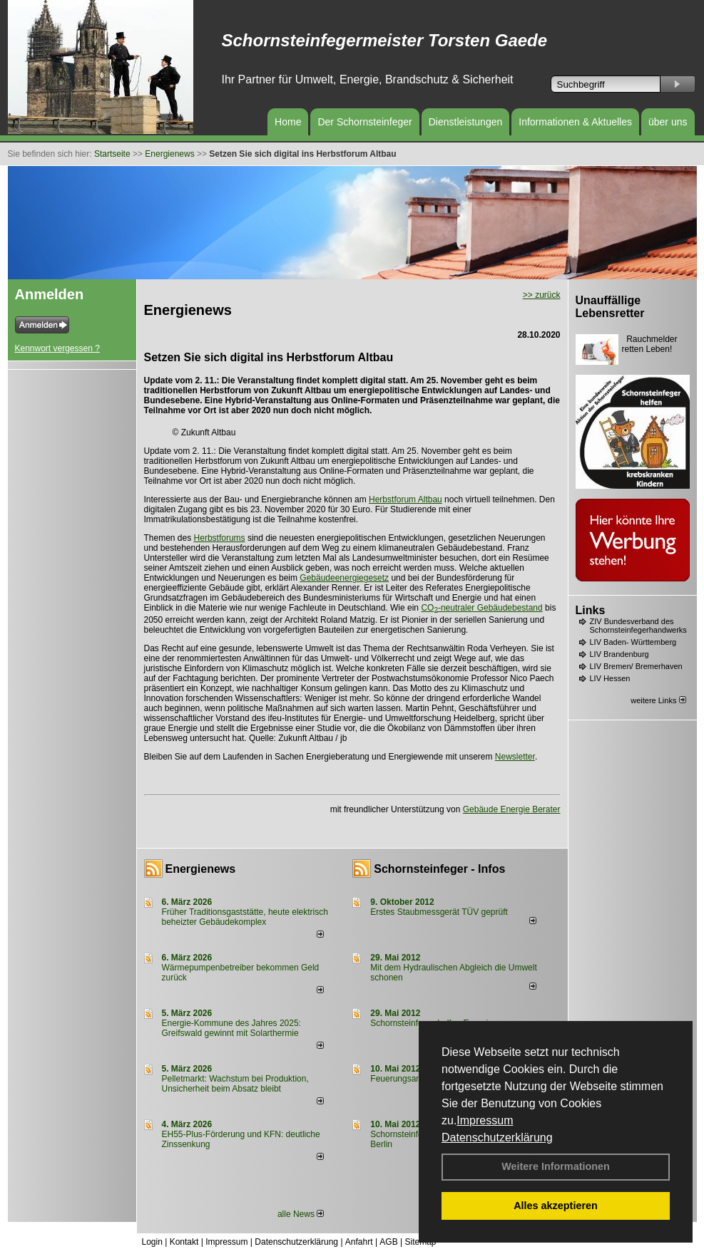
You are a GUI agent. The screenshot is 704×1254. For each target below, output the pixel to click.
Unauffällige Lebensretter (610, 306)
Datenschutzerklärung (497, 1137)
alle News (300, 1214)
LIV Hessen (610, 678)
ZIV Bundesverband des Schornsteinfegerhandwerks (638, 625)
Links (591, 610)
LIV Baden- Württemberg (633, 642)
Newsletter (515, 757)
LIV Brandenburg (619, 654)
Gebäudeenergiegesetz (344, 578)
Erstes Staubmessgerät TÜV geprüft (439, 912)
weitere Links (658, 700)
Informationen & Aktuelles (575, 122)
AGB (388, 1242)
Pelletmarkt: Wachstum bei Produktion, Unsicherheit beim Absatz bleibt (235, 1084)
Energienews (200, 869)
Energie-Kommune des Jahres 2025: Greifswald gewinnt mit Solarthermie (231, 1028)
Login (152, 1242)
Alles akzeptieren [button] (556, 1205)
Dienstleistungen (466, 122)
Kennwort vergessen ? (57, 348)
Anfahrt (359, 1242)
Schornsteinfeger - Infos (439, 869)
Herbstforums (219, 538)
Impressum (484, 1120)
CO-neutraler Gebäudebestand (481, 608)
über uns (667, 122)
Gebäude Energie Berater (512, 809)
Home (288, 122)
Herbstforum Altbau (405, 499)
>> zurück (542, 295)
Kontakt (184, 1242)
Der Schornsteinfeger (364, 122)
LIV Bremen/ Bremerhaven (636, 666)
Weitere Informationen (555, 1166)
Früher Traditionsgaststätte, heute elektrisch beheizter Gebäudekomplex (245, 917)
